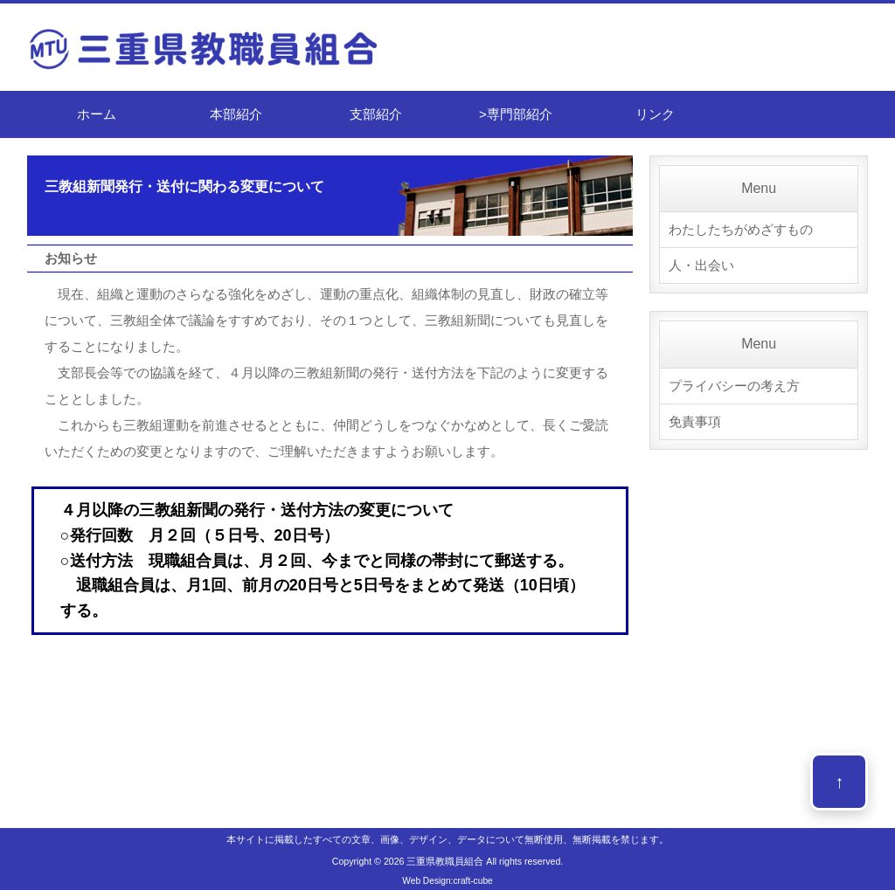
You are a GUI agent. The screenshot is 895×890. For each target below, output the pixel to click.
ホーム (96, 114)
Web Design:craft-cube (447, 881)
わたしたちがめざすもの (741, 229)
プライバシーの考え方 (734, 385)
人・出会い (701, 265)
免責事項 (695, 421)
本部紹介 (236, 114)
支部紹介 (376, 114)
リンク (655, 114)
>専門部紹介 (515, 114)
